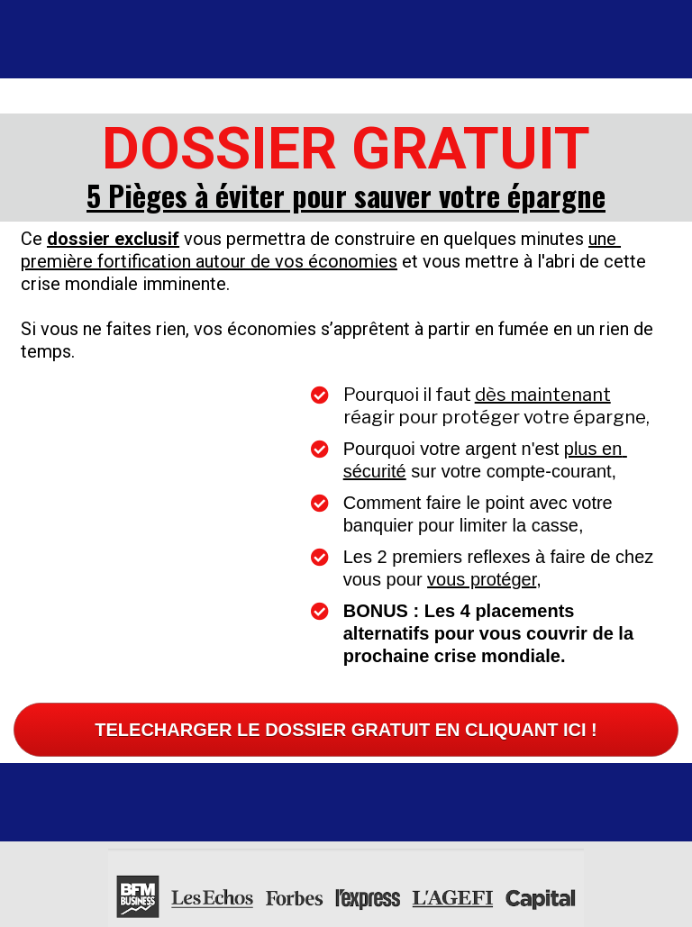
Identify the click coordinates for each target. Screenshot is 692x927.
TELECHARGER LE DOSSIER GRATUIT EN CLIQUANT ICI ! (345, 704)
